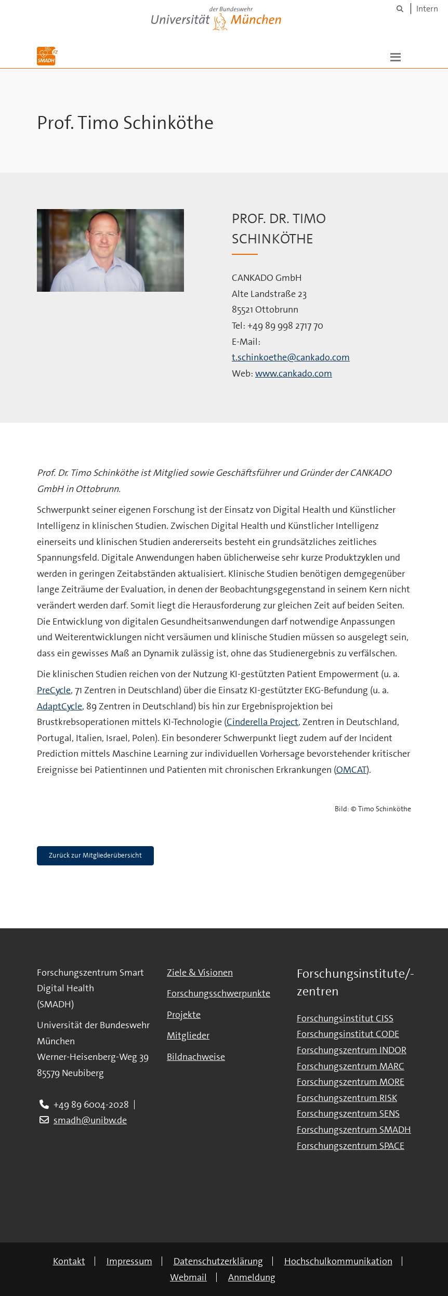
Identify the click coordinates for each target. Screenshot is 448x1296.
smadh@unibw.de (90, 1120)
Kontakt (69, 1261)
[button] (395, 56)
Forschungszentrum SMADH (354, 1129)
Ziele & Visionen (200, 972)
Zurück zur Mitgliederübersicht (95, 855)
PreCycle (54, 690)
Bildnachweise (196, 1057)
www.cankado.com (293, 373)
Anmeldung (251, 1277)
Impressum (129, 1261)
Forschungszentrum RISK (347, 1098)
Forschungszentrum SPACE (350, 1145)
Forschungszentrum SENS (348, 1113)
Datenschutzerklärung (218, 1261)
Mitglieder (188, 1035)
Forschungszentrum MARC (350, 1066)
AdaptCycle (59, 706)
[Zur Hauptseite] (47, 56)
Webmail (188, 1277)
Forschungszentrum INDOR (351, 1050)
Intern (427, 8)
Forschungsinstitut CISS (345, 1018)
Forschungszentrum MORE (350, 1081)
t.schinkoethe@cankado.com (291, 357)
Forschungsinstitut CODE (348, 1034)
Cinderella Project (262, 722)
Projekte (184, 1014)
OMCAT (351, 769)
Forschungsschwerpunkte (218, 993)
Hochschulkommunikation (338, 1261)
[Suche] (400, 8)
